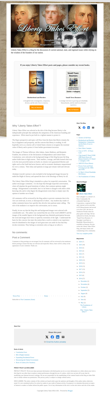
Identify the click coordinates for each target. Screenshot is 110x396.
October (83, 287)
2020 (80, 260)
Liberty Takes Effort (85, 194)
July (82, 296)
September (84, 290)
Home (46, 296)
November (84, 284)
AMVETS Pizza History (86, 163)
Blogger (70, 391)
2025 (80, 245)
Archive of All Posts (85, 138)
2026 (80, 242)
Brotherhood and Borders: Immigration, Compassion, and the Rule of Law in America (87, 143)
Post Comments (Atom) (28, 299)
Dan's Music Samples (85, 148)
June (82, 299)
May (82, 302)
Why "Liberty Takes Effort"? (86, 311)
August (83, 293)
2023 (80, 251)
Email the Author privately (56, 342)
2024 (80, 248)
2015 (80, 275)
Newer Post (16, 296)
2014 (80, 278)
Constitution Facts (21, 352)
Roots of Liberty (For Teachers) (25, 362)
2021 (80, 257)
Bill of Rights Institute (23, 355)
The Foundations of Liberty (87, 176)
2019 (80, 263)
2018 (80, 266)
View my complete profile (84, 233)
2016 (80, 272)
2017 (80, 269)
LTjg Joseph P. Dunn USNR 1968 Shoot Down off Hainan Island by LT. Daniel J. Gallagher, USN (87, 158)
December (84, 281)
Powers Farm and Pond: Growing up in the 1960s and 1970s (86, 167)
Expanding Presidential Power (25, 357)
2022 (80, 254)
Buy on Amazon (36, 107)
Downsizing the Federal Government (27, 360)
